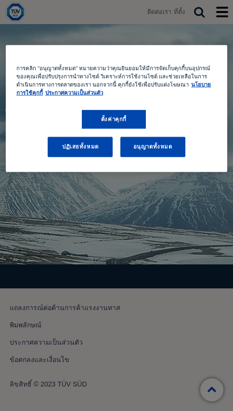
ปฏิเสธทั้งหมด (80, 146)
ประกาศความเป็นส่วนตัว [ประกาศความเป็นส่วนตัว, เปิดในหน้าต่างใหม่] (74, 93)
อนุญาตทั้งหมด (152, 146)
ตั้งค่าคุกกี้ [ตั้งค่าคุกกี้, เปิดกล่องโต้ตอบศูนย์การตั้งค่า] (114, 119)
